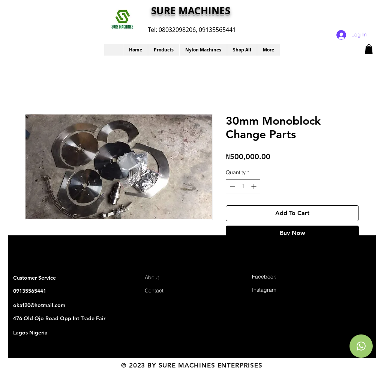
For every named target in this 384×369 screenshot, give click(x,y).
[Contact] (171, 291)
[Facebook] (278, 277)
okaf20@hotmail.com (39, 305)
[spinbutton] (243, 186)
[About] (171, 278)
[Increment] (254, 186)
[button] (163, 50)
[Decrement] (231, 186)
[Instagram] (278, 290)
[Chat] (361, 346)
